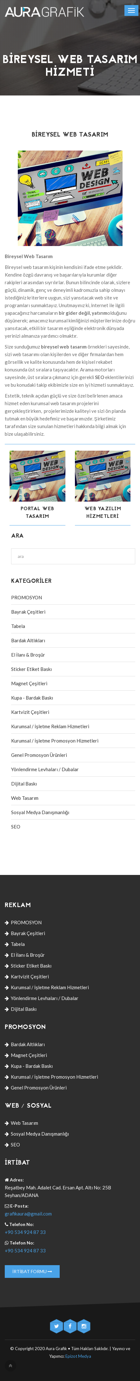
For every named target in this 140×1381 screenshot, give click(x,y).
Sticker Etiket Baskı (31, 669)
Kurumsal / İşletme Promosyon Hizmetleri (54, 740)
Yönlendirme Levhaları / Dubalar (45, 769)
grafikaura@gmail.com (28, 1213)
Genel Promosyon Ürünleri (39, 755)
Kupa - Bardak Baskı (32, 698)
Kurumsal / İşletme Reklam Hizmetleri (50, 726)
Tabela (18, 626)
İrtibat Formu (32, 1271)
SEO (15, 826)
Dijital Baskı (24, 783)
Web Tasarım (24, 798)
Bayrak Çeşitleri (28, 612)
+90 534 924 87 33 (25, 1232)
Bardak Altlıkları (28, 640)
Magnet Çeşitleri (29, 683)
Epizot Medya (78, 1356)
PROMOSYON (26, 597)
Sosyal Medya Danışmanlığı (40, 812)
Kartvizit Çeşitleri (30, 712)
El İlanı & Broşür (28, 655)
